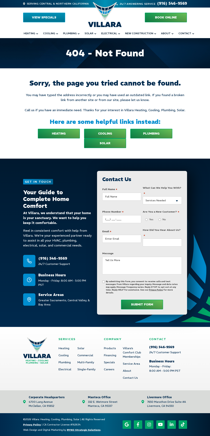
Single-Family (86, 369)
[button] (166, 17)
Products (110, 348)
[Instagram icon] (149, 424)
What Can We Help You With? (162, 190)
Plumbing (70, 33)
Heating (29, 33)
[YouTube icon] (160, 424)
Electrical (109, 33)
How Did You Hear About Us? (162, 232)
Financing (110, 355)
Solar (89, 33)
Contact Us (130, 377)
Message (107, 253)
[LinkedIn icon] (171, 424)
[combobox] (162, 200)
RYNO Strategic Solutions (84, 429)
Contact (184, 33)
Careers (109, 369)
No (163, 219)
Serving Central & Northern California (58, 3)
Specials (109, 362)
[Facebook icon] (138, 424)
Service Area (131, 363)
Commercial (85, 355)
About (166, 33)
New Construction (139, 33)
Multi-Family (85, 362)
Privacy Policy (156, 290)
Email (106, 230)
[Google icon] (127, 424)
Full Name (109, 188)
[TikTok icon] (183, 424)
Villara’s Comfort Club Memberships (132, 352)
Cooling (49, 33)
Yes (150, 219)
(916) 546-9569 (172, 3)
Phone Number (113, 211)
